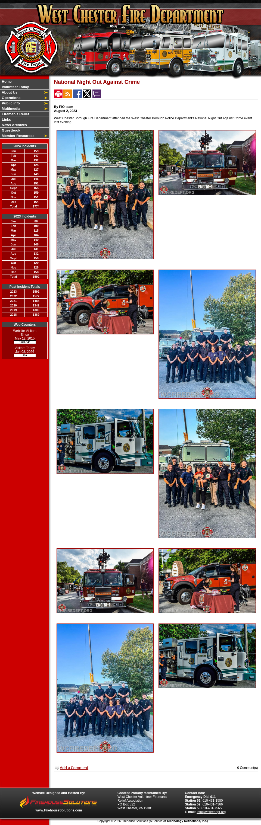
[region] (24, 108)
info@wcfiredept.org (211, 812)
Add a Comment (74, 767)
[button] (22, 92)
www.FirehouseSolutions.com (59, 810)
